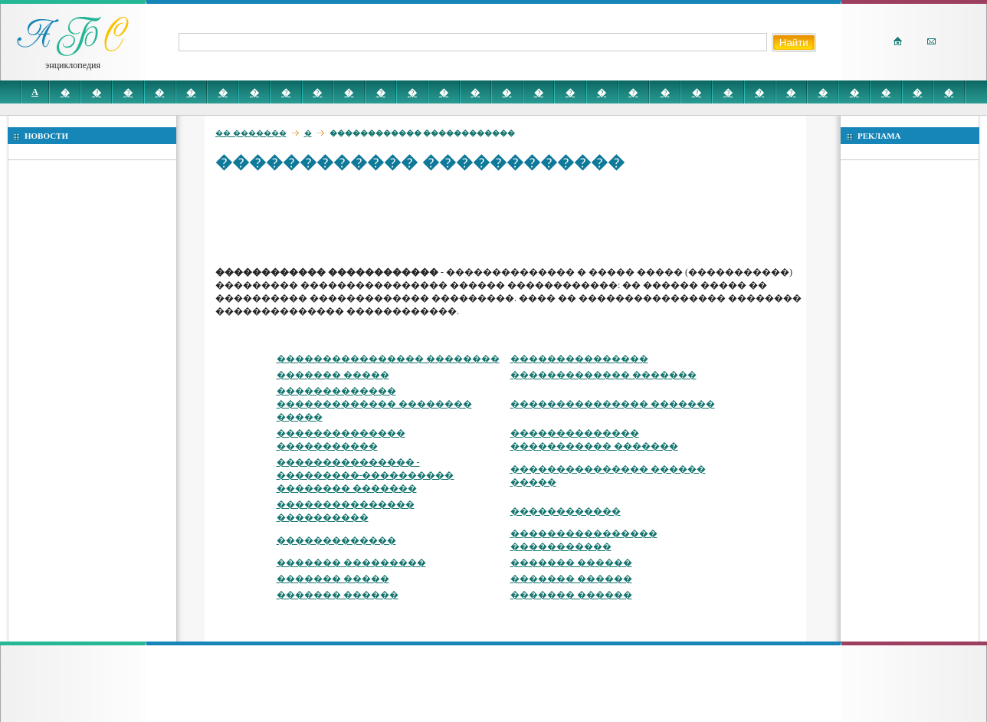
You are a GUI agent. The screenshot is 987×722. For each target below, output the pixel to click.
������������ (565, 511)
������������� (336, 540)
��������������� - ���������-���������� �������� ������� (365, 475)
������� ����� (333, 374)
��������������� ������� (612, 404)
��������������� (579, 358)
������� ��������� (351, 562)
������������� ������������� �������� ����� (374, 404)
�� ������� (251, 133)
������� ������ (571, 562)
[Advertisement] (494, 218)
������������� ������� (603, 374)
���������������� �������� (388, 358)
